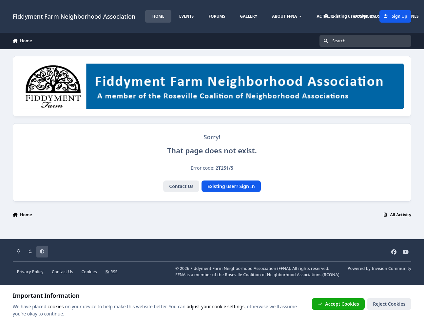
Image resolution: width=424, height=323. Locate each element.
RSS (111, 272)
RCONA (331, 274)
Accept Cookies (338, 304)
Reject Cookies (389, 304)
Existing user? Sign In (231, 186)
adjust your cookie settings (215, 306)
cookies (56, 306)
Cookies (89, 272)
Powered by (379, 268)
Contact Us (181, 186)
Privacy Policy (30, 272)
